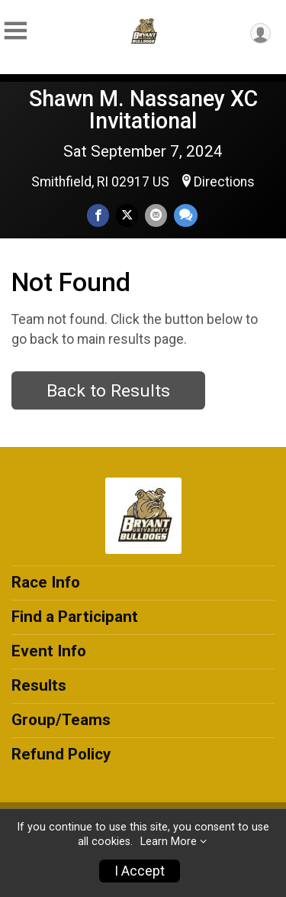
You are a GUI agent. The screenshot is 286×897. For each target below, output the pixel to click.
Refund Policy (61, 754)
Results (38, 685)
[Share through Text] (186, 215)
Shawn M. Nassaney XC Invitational (143, 110)
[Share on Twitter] (127, 215)
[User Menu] (260, 33)
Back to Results (108, 390)
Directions (224, 181)
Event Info (48, 651)
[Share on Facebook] (98, 215)
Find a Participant (74, 616)
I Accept (139, 871)
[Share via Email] (156, 215)
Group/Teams (61, 720)
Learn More (168, 841)
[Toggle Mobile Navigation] (15, 31)
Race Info (45, 582)
